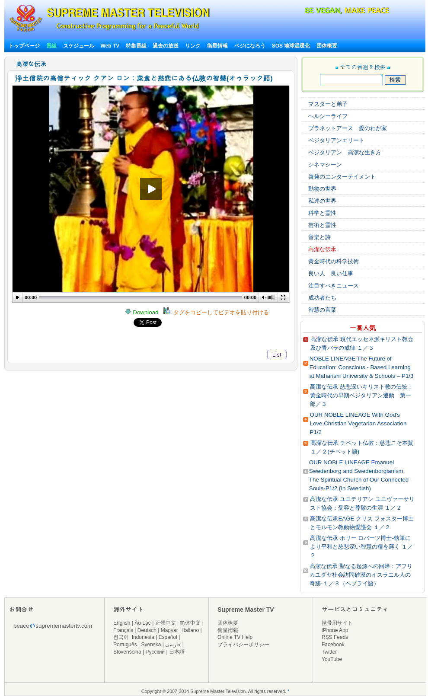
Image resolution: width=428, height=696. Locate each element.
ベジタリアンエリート (336, 140)
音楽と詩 (319, 237)
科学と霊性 (322, 213)
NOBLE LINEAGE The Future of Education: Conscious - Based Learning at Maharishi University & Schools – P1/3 (362, 367)
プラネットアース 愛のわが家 (347, 128)
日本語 (177, 652)
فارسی (173, 645)
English (121, 623)
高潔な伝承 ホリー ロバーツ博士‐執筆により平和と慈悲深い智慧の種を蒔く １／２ (361, 547)
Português (125, 645)
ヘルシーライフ (328, 116)
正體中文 (165, 623)
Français (123, 630)
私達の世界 (322, 201)
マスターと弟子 (328, 104)
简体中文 (190, 623)
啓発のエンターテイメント (342, 176)
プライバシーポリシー (243, 645)
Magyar (169, 630)
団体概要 (326, 46)
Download (144, 312)
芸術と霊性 (322, 225)
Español (168, 637)
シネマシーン (325, 164)
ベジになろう (249, 46)
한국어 (121, 637)
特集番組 (136, 46)
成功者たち (322, 297)
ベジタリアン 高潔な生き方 (344, 152)
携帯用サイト (337, 623)
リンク (193, 46)
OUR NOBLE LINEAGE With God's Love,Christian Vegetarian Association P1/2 (358, 423)
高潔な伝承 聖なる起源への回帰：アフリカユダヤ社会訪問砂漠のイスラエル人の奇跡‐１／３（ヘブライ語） (361, 575)
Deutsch (147, 630)
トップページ (24, 46)
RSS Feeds (335, 637)
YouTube (332, 659)
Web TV (110, 46)
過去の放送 (166, 46)
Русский (155, 652)
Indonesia (143, 637)
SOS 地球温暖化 (291, 46)
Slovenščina (127, 652)
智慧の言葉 (322, 309)
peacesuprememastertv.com (52, 626)
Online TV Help (234, 637)
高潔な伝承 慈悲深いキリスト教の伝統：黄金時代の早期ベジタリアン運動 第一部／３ (361, 395)
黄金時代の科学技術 (333, 261)
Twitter (329, 652)
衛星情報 (217, 46)
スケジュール (78, 46)
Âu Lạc (142, 623)
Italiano (190, 630)
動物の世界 (322, 188)
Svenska (151, 645)
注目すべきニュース (333, 285)
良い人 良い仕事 (330, 273)
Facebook (333, 645)
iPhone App (335, 630)
